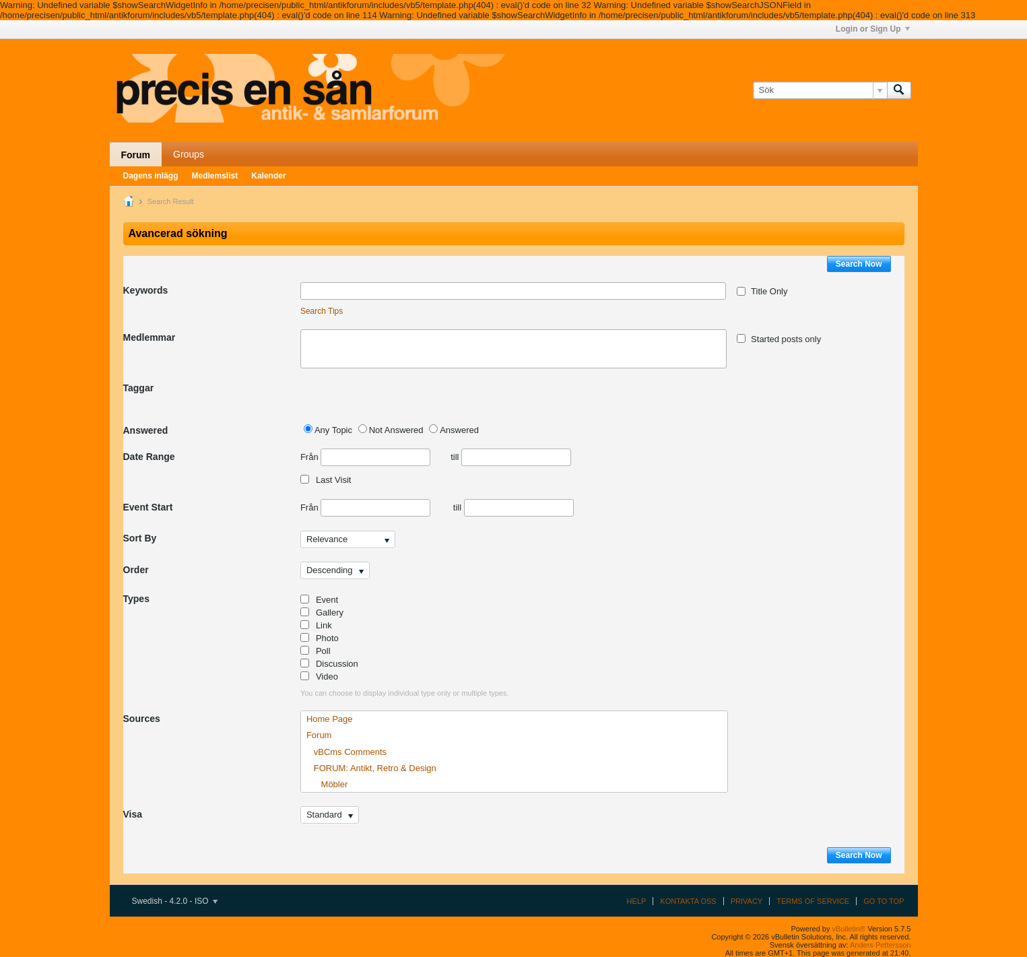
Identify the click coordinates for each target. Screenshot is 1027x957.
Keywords (145, 290)
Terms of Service (812, 901)
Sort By (140, 538)
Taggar (138, 388)
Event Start (148, 507)
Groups (188, 154)
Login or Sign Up (873, 29)
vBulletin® (849, 929)
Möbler (326, 784)
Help (637, 901)
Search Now (859, 264)
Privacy (746, 901)
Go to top (883, 901)
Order (136, 569)
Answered (145, 430)
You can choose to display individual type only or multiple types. (404, 693)
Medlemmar (149, 337)
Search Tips (321, 311)
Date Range (149, 456)
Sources (141, 718)
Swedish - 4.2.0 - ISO (175, 901)
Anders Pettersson (880, 945)
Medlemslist (215, 175)
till (511, 457)
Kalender (268, 175)
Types (136, 598)
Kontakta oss (688, 901)
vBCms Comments (346, 752)
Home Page (329, 719)
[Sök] (820, 90)
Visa (133, 814)
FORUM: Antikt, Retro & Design (371, 768)
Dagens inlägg (150, 175)
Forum (136, 155)
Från (365, 457)
